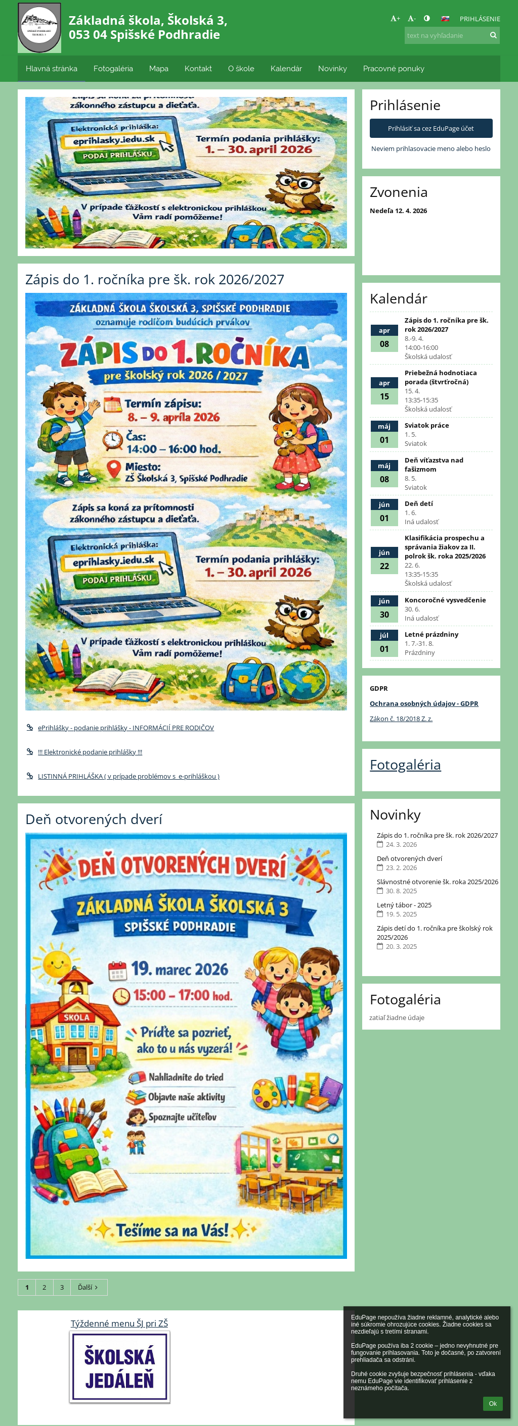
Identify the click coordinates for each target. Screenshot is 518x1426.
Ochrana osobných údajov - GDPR (424, 703)
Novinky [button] (332, 68)
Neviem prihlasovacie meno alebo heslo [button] (431, 148)
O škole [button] (241, 68)
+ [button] (395, 18)
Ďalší (89, 1287)
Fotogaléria (405, 764)
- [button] (412, 18)
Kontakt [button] (198, 68)
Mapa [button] (158, 68)
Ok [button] (493, 1403)
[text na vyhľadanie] (452, 35)
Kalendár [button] (286, 68)
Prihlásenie (480, 18)
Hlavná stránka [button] (51, 68)
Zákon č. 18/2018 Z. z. (401, 718)
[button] (445, 19)
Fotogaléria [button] (113, 68)
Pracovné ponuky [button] (393, 68)
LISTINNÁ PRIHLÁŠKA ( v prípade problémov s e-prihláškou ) (122, 776)
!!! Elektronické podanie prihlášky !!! (83, 751)
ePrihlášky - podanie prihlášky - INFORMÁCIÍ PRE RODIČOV (119, 727)
